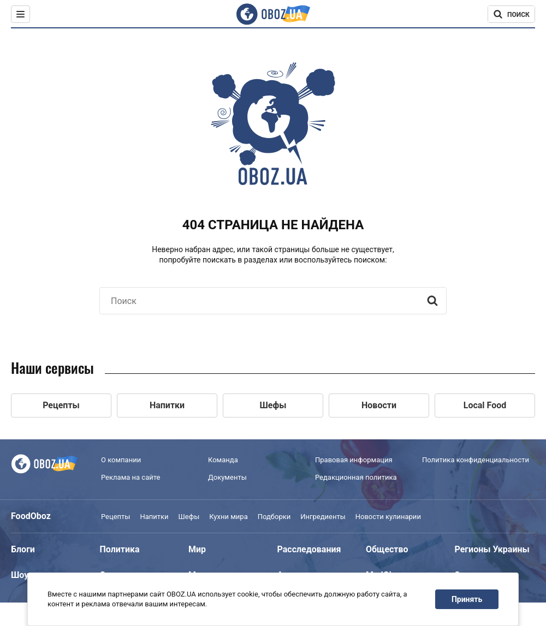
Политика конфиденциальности (475, 460)
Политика (120, 549)
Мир (197, 549)
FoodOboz (31, 516)
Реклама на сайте (130, 477)
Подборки (274, 516)
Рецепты (115, 516)
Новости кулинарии (388, 516)
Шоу (19, 575)
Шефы (189, 516)
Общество (387, 549)
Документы (227, 477)
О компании (121, 460)
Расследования (309, 549)
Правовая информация (354, 460)
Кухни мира (228, 516)
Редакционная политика (356, 477)
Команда (223, 460)
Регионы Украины (492, 549)
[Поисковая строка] (511, 14)
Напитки (154, 516)
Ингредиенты (323, 516)
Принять (467, 599)
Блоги (23, 549)
